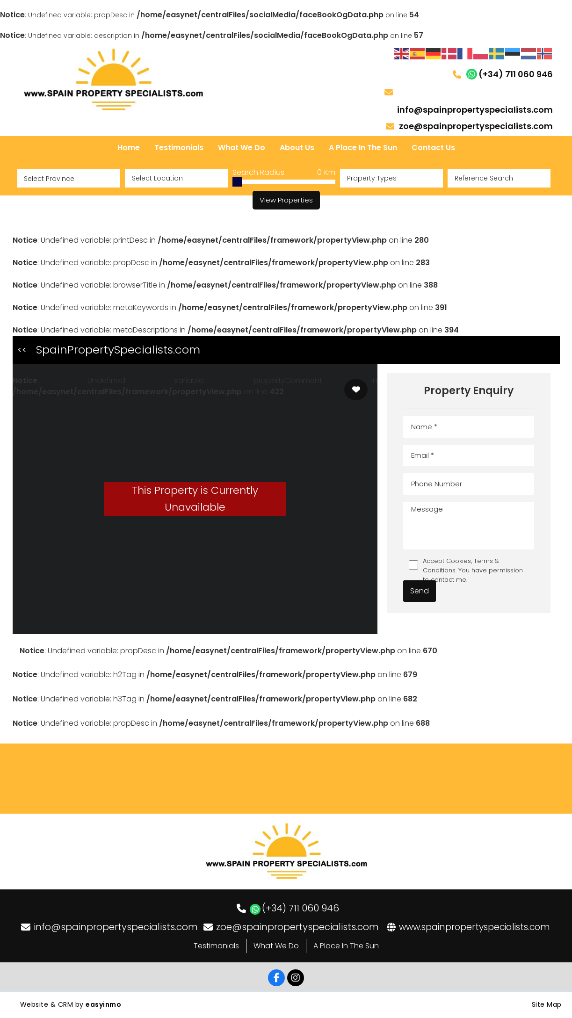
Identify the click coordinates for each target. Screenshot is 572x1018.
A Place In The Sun (346, 945)
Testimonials (216, 945)
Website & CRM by (71, 1004)
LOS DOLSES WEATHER (286, 779)
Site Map (547, 1004)
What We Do (276, 945)
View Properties (286, 200)
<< (22, 349)
